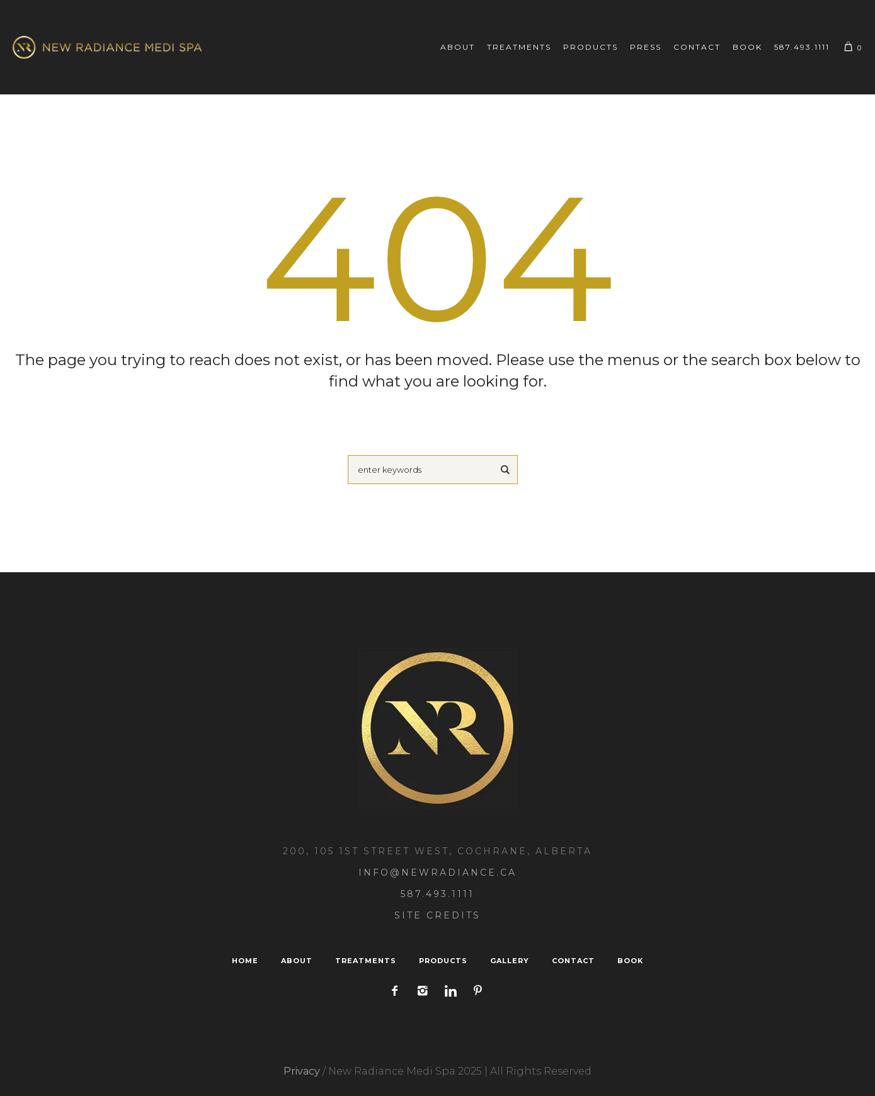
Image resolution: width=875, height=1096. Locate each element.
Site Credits (437, 915)
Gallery (509, 960)
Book (630, 960)
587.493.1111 (437, 894)
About (296, 960)
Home (245, 960)
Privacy (301, 1071)
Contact (573, 960)
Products (443, 960)
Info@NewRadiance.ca (437, 872)
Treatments (365, 960)
